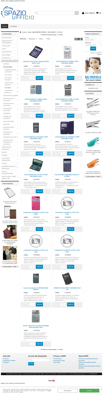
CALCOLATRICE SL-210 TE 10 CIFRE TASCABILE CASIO (35, 176)
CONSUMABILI (6, 55)
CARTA (4, 49)
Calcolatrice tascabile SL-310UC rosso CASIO (35, 213)
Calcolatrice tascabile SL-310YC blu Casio (67, 213)
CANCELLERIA (6, 46)
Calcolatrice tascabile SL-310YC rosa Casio (36, 251)
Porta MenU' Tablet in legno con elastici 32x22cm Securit (10, 222)
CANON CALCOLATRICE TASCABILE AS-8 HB (67, 289)
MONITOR (6, 125)
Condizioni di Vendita (9, 361)
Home (4, 26)
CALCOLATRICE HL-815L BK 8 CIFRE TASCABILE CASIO (36, 138)
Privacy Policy (57, 359)
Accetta (89, 390)
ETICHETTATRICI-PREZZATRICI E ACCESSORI (8, 142)
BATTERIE (6, 64)
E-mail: (87, 38)
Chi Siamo (6, 359)
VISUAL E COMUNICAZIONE (7, 173)
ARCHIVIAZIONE (7, 38)
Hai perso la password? (96, 53)
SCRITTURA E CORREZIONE (6, 160)
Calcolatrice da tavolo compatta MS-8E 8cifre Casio (36, 63)
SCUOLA (4, 164)
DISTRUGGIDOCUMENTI (10, 96)
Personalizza (67, 390)
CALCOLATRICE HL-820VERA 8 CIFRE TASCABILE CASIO (67, 138)
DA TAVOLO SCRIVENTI (8, 79)
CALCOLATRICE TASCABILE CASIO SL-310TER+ (67, 176)
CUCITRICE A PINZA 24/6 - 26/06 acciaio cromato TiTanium (93, 113)
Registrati (99, 55)
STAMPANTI (7, 114)
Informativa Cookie (59, 361)
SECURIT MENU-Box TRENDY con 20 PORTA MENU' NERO (10, 263)
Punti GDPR (56, 363)
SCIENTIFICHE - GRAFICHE (9, 84)
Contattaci (13, 26)
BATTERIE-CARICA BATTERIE (8, 129)
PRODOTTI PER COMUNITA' (6, 149)
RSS (15, 267)
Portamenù (7, 184)
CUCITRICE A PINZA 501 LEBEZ (93, 133)
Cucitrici (90, 94)
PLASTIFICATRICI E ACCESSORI (8, 105)
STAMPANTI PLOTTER (9, 138)
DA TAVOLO (8, 75)
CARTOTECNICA (7, 52)
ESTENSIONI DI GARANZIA (7, 134)
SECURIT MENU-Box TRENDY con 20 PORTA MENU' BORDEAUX (10, 242)
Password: (88, 43)
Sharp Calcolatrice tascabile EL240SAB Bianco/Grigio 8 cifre (36, 327)
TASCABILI (8, 88)
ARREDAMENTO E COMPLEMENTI (7, 42)
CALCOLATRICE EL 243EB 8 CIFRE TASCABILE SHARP (36, 100)
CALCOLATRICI (7, 67)
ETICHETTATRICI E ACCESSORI (8, 100)
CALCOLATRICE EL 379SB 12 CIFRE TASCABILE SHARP (67, 100)
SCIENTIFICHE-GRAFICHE (9, 92)
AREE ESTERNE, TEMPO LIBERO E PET (9, 178)
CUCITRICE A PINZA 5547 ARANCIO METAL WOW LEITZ (93, 173)
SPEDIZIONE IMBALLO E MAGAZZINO (9, 168)
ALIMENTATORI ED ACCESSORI (10, 71)
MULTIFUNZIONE (8, 122)
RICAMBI (4, 156)
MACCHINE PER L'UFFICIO (10, 61)
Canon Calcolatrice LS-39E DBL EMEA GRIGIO (35, 289)
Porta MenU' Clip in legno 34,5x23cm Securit (10, 202)
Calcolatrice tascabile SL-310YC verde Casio (67, 251)
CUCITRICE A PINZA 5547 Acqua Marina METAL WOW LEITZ (93, 152)
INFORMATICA (6, 58)
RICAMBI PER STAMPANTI (7, 118)
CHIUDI (101, 389)
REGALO (4, 153)
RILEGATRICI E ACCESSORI (7, 110)
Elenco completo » (8, 267)
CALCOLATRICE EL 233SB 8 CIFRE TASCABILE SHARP (67, 63)
